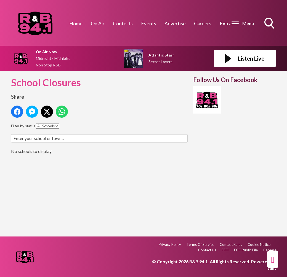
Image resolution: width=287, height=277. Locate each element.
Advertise (175, 23)
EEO (225, 250)
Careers (202, 23)
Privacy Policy (170, 244)
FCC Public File (246, 250)
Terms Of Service (200, 244)
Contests (123, 23)
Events (148, 23)
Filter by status (23, 126)
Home (76, 23)
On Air (98, 23)
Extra (226, 23)
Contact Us (207, 250)
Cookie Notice (259, 244)
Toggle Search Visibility (270, 24)
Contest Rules (231, 244)
